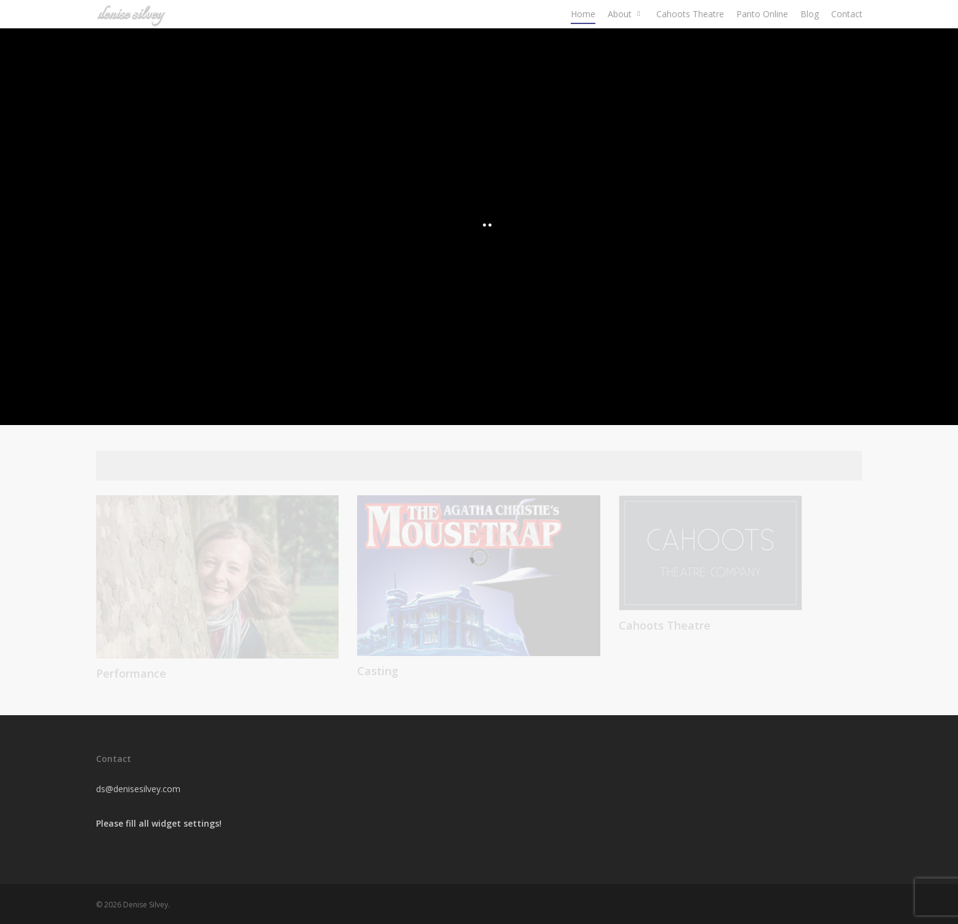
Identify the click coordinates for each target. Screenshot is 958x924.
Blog (809, 33)
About (625, 33)
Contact (847, 33)
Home (583, 33)
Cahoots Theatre (690, 33)
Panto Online (762, 33)
